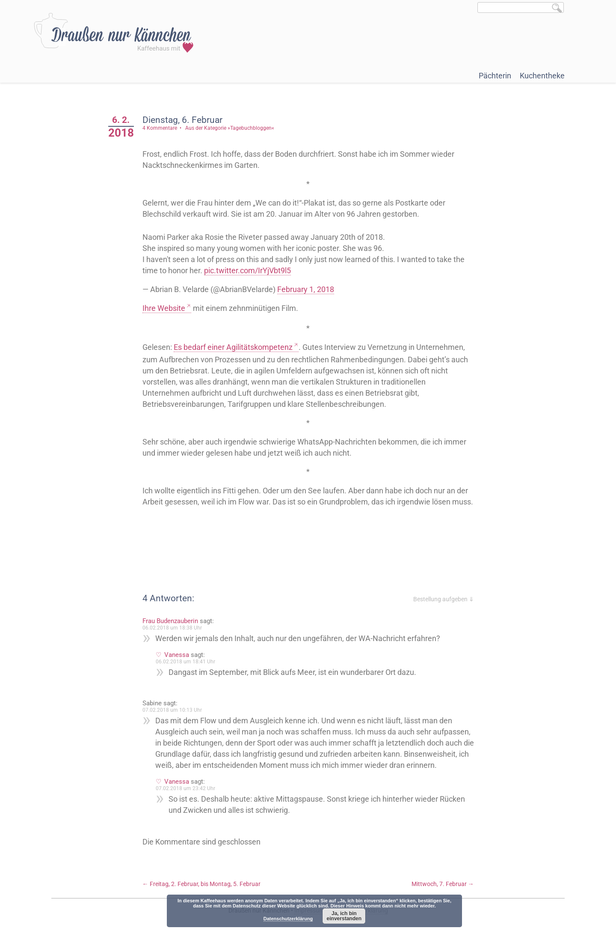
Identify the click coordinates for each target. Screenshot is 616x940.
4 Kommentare (159, 128)
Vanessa (176, 655)
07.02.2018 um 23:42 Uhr (185, 788)
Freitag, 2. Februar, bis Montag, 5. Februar (201, 883)
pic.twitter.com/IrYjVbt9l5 (247, 270)
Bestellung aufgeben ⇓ (443, 599)
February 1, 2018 (305, 289)
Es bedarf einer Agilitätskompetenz (233, 347)
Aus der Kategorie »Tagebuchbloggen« (229, 128)
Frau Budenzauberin (170, 621)
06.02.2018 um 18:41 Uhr (185, 662)
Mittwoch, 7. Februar (443, 883)
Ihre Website (163, 308)
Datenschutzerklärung (288, 918)
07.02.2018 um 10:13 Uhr (172, 710)
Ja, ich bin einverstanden (344, 916)
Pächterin (495, 75)
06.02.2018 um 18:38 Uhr (172, 628)
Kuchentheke (542, 75)
